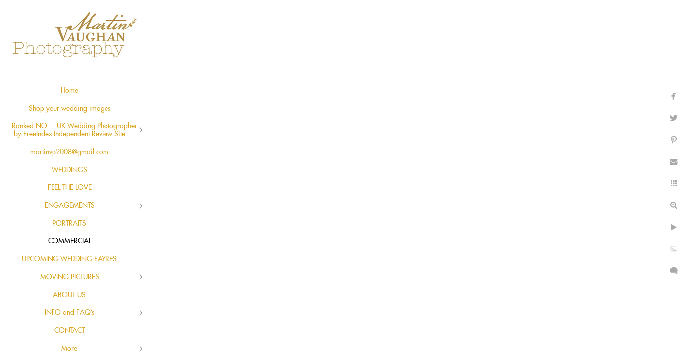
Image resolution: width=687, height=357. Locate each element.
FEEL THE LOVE (70, 188)
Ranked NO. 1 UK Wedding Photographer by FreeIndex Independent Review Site (74, 130)
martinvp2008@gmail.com (69, 152)
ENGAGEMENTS (70, 206)
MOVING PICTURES (69, 277)
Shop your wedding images (69, 109)
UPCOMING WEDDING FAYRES (69, 259)
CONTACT (69, 331)
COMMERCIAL (69, 241)
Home (69, 91)
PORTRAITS (69, 224)
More (69, 349)
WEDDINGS (69, 170)
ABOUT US (69, 295)
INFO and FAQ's (69, 313)
